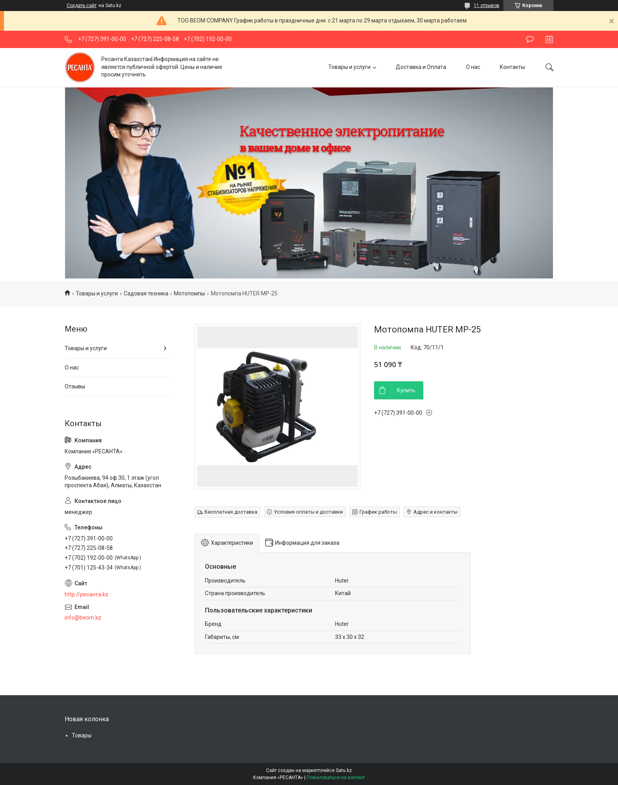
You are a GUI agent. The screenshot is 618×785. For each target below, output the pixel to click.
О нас (473, 67)
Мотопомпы (189, 293)
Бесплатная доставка (231, 512)
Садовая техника (146, 293)
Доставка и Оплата (421, 67)
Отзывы (75, 386)
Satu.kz (344, 770)
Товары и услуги (349, 67)
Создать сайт (82, 5)
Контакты (512, 67)
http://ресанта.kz (86, 594)
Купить (406, 390)
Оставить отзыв (530, 39)
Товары (81, 735)
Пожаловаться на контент (336, 777)
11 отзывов (486, 5)
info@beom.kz (83, 617)
